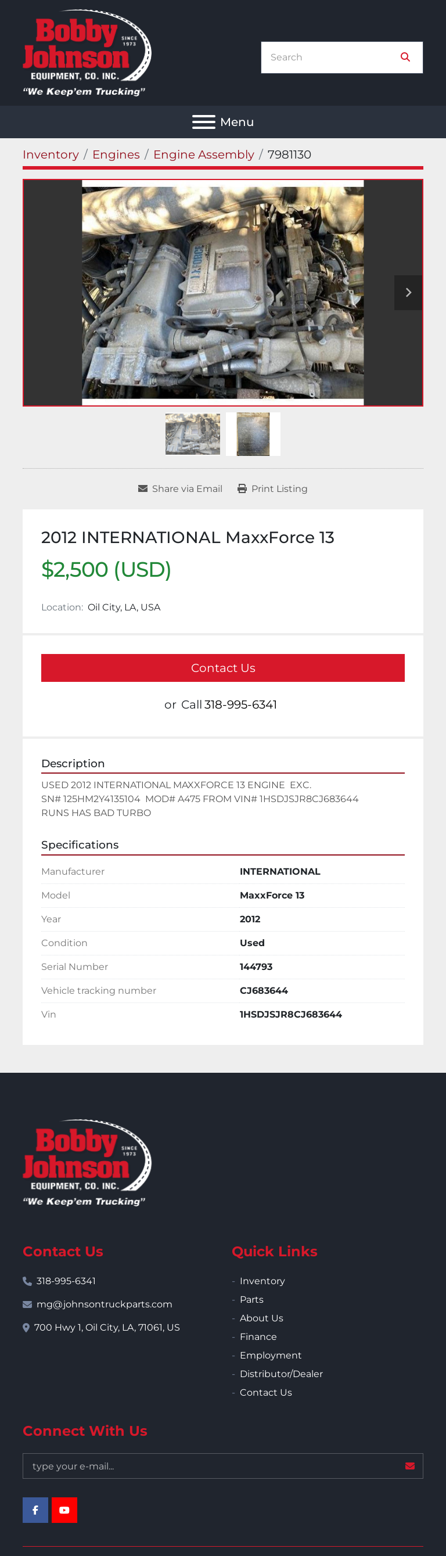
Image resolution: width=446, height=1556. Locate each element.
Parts (252, 1299)
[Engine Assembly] (203, 154)
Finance (258, 1336)
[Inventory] (51, 154)
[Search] (334, 57)
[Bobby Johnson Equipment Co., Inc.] (87, 1161)
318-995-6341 (240, 704)
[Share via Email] (180, 489)
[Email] (223, 1466)
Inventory (262, 1281)
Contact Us (223, 668)
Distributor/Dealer (281, 1373)
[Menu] (203, 122)
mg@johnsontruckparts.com (104, 1304)
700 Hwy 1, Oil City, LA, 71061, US (107, 1327)
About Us (261, 1318)
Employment (271, 1355)
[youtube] (64, 1510)
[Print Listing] (272, 489)
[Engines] (116, 154)
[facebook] (35, 1510)
